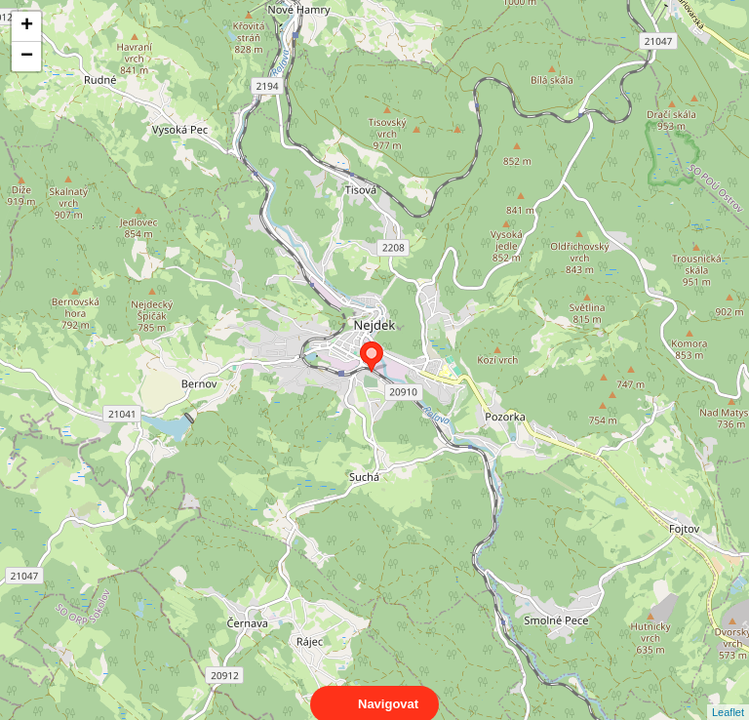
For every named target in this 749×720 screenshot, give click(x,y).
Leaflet (728, 694)
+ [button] (26, 26)
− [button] (26, 56)
